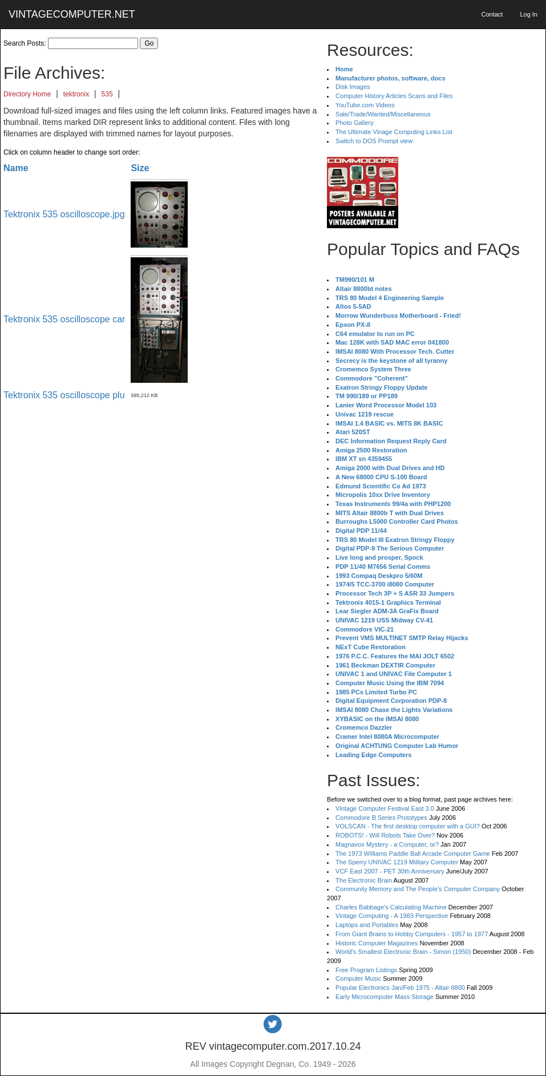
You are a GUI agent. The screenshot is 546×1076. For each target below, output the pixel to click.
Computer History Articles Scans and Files (393, 95)
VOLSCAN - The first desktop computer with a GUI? (407, 826)
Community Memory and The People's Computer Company (417, 888)
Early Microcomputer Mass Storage (384, 996)
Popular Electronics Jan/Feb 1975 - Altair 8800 (400, 987)
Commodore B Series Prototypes (381, 817)
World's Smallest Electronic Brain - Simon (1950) (403, 951)
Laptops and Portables (366, 924)
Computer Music (358, 978)
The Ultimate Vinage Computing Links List (393, 131)
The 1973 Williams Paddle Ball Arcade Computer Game (412, 853)
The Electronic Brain (363, 880)
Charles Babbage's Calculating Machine (391, 907)
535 (107, 94)
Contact (492, 14)
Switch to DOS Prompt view (373, 140)
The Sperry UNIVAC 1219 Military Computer (396, 862)
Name (16, 168)
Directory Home (27, 94)
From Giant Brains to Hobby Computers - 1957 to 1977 (411, 934)
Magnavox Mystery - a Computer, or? (387, 844)
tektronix (76, 94)
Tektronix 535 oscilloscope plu (64, 395)
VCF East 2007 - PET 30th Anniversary (389, 871)
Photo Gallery (354, 122)
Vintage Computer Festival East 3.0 (384, 808)
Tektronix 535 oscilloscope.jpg (64, 214)
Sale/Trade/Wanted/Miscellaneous (383, 114)
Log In (528, 14)
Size (140, 168)
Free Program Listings (366, 969)
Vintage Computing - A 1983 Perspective (391, 915)
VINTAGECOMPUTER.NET (72, 14)
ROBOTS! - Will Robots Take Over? (385, 835)
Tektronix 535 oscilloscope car (64, 319)
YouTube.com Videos (365, 105)
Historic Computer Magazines (376, 943)
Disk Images (352, 86)
